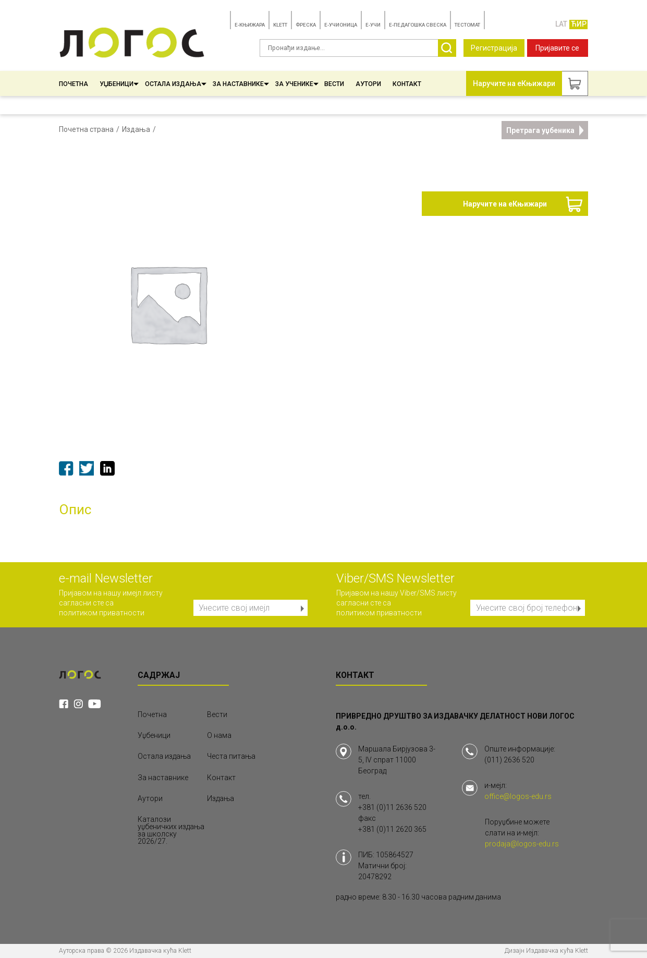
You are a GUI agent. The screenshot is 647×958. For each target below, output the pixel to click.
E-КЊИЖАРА (250, 25)
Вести (334, 84)
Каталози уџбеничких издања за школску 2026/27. (171, 830)
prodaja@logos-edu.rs (522, 844)
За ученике (297, 84)
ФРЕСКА (306, 25)
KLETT (280, 25)
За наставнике (241, 84)
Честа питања (231, 756)
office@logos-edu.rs (518, 796)
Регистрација (494, 48)
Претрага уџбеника (545, 130)
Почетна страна (86, 129)
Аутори (368, 84)
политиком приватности (101, 613)
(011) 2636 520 (509, 760)
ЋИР (579, 24)
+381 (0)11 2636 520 (392, 807)
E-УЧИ (373, 25)
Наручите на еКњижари (505, 204)
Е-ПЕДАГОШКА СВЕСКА (417, 25)
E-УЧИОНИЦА (340, 25)
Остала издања (176, 84)
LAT (561, 24)
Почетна (73, 84)
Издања (136, 129)
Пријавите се (557, 48)
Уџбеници (119, 84)
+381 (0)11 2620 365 (392, 829)
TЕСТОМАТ (467, 25)
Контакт (407, 84)
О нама (219, 735)
